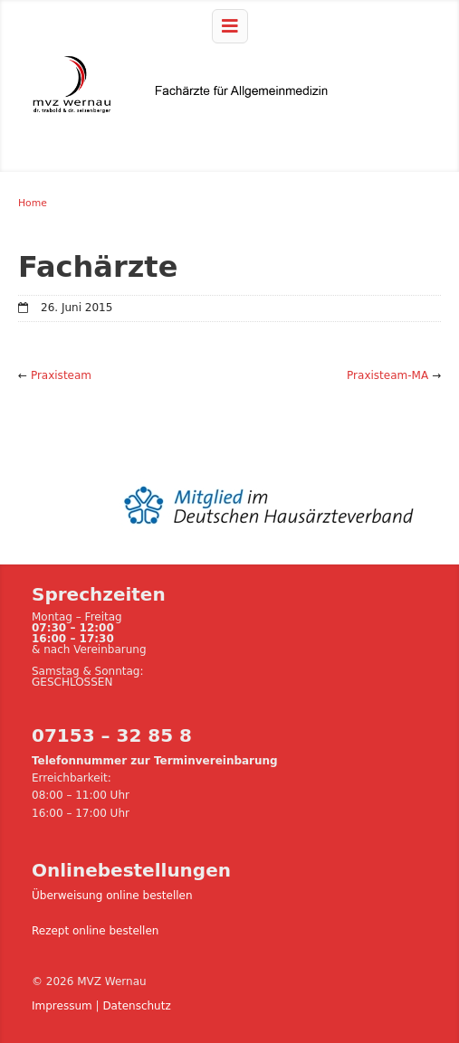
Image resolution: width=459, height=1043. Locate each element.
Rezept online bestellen (95, 930)
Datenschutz (136, 1006)
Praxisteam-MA (387, 375)
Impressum (62, 1006)
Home (32, 203)
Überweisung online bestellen (112, 895)
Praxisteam (61, 375)
